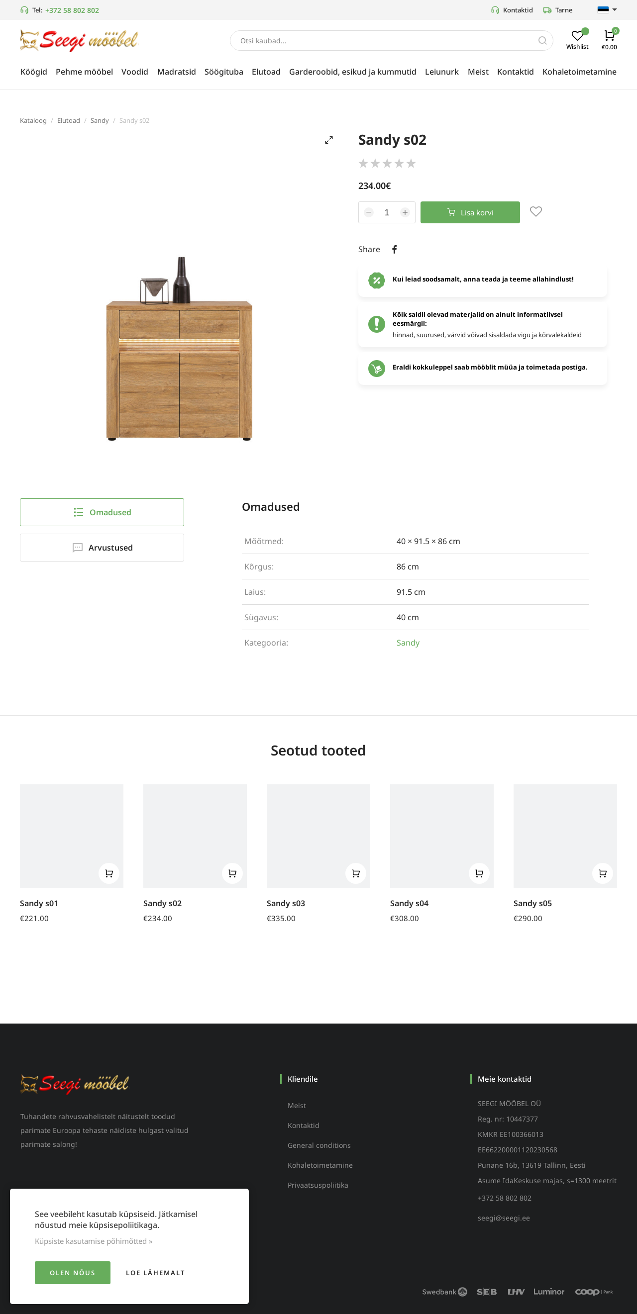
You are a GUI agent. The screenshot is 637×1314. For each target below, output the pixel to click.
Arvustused (102, 548)
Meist (297, 1105)
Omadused (102, 512)
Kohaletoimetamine (320, 1165)
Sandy (100, 120)
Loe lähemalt (155, 1272)
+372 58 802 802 (72, 10)
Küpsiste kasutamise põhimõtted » (94, 1241)
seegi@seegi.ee (504, 1217)
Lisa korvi (470, 212)
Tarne (557, 10)
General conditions (319, 1145)
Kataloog (33, 120)
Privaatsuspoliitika (318, 1185)
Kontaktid (512, 10)
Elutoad (68, 120)
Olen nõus (73, 1272)
